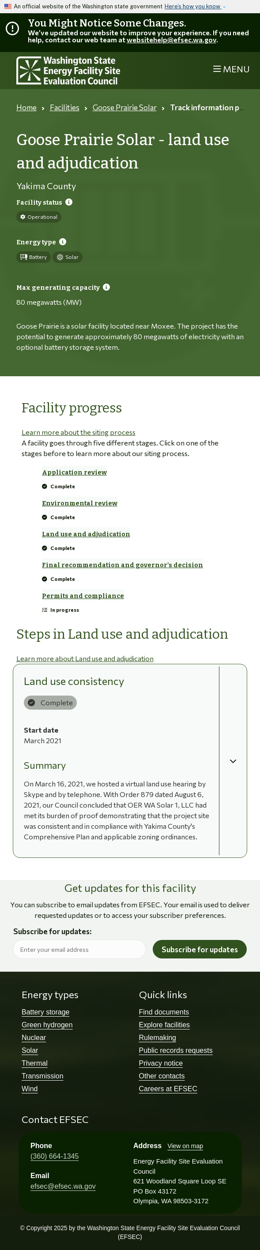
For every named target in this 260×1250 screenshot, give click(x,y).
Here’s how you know (193, 6)
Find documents (164, 1012)
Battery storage (46, 1012)
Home (26, 107)
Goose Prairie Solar (125, 107)
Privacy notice (161, 1063)
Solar (30, 1050)
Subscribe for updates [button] (200, 949)
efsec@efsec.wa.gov (63, 1186)
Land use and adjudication (86, 534)
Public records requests (176, 1050)
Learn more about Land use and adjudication (85, 658)
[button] (233, 761)
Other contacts (162, 1076)
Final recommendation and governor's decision (122, 565)
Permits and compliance (83, 596)
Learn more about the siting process (79, 432)
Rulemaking (157, 1037)
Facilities (64, 107)
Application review (74, 472)
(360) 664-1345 (54, 1156)
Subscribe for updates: (52, 932)
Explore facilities (164, 1025)
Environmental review (79, 503)
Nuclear (34, 1037)
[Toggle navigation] (231, 69)
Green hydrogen (47, 1025)
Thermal (35, 1063)
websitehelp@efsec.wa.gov (171, 39)
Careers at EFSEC (168, 1089)
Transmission (43, 1076)
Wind (30, 1089)
